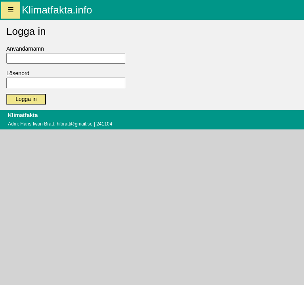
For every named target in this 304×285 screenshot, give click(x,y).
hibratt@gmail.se (74, 124)
